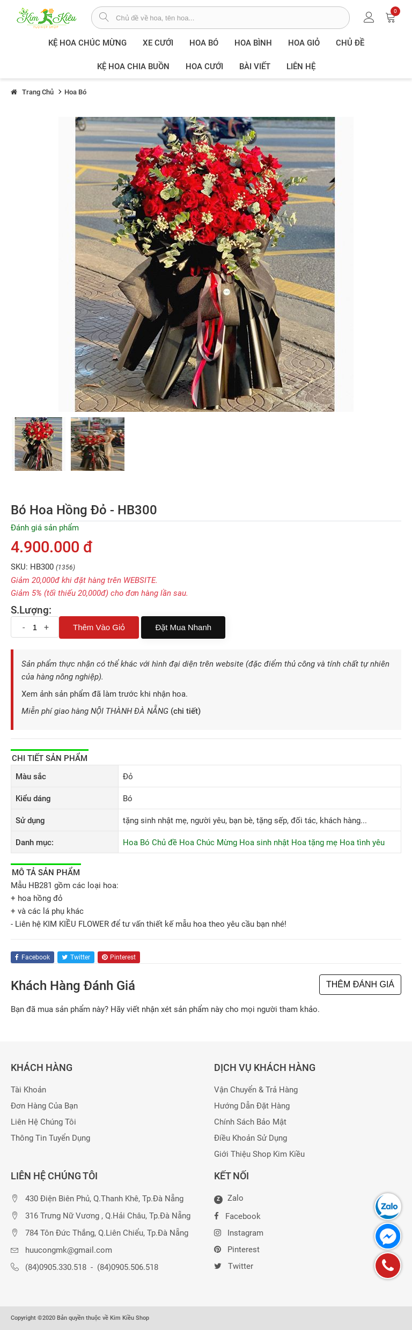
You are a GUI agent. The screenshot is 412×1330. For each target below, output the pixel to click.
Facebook (237, 1215)
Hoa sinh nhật (264, 842)
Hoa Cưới (204, 66)
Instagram (238, 1232)
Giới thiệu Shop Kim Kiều (259, 1154)
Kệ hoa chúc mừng (87, 43)
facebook (32, 957)
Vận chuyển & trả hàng (256, 1090)
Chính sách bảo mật (250, 1122)
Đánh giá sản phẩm (45, 528)
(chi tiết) (186, 711)
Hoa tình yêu (362, 842)
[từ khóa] (232, 17)
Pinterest (237, 1248)
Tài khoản (28, 1090)
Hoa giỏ (304, 43)
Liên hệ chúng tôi (43, 1122)
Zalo (229, 1198)
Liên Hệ (300, 66)
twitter (76, 957)
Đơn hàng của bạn (44, 1106)
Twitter (233, 1265)
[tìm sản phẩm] (104, 18)
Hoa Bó (203, 43)
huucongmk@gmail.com (68, 1250)
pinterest (119, 957)
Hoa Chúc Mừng (208, 842)
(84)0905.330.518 (55, 1268)
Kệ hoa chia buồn (133, 66)
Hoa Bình (253, 43)
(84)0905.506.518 (127, 1268)
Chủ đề (350, 43)
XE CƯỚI (158, 43)
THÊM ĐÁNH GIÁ (360, 984)
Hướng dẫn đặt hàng (252, 1106)
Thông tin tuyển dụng (50, 1138)
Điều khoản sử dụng (250, 1138)
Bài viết (254, 66)
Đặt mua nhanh (183, 627)
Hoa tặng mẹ (314, 842)
